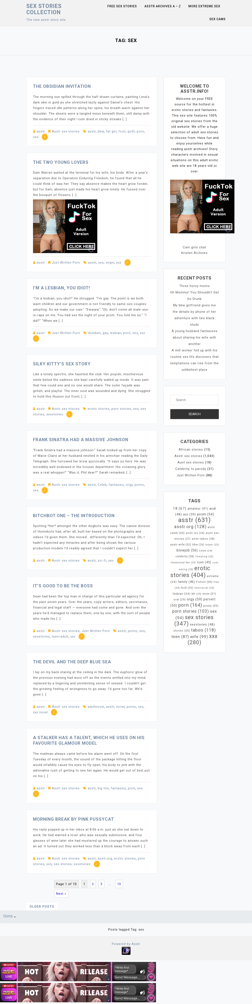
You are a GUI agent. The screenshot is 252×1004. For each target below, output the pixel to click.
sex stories (63, 864)
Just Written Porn (66, 262)
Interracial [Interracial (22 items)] (204, 587)
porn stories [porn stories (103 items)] (190, 611)
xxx (118, 262)
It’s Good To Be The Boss (63, 585)
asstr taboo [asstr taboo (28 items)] (203, 538)
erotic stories (99, 409)
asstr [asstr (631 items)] (194, 520)
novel (120, 707)
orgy (129, 485)
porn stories (121, 409)
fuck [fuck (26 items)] (187, 587)
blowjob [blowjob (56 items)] (187, 550)
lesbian (115, 333)
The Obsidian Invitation (62, 86)
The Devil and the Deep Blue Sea (72, 661)
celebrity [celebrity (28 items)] (185, 556)
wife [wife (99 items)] (199, 636)
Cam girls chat (194, 247)
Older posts (42, 906)
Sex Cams (217, 19)
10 (119, 884)
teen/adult (60, 636)
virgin (110, 262)
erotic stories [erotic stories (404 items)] (190, 572)
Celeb (102, 485)
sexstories (54, 414)
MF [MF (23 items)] (196, 593)
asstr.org (105, 858)
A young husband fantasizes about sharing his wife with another (195, 337)
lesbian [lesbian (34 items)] (181, 593)
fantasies (116, 485)
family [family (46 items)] (186, 582)
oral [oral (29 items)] (180, 599)
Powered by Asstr (126, 944)
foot (122, 131)
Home (8, 916)
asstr (41, 131)
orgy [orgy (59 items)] (194, 599)
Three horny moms (194, 286)
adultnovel (96, 707)
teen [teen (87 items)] (180, 636)
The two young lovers (60, 162)
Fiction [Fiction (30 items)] (204, 581)
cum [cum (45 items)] (204, 562)
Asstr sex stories (66, 131)
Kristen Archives (194, 253)
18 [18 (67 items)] (179, 508)
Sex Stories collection (44, 9)
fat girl (111, 131)
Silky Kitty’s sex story (62, 363)
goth (131, 131)
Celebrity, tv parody (190, 469)
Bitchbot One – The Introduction (74, 515)
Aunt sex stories (190, 462)
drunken (94, 333)
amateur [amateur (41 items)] (198, 508)
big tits (103, 788)
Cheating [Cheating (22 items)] (204, 556)
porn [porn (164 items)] (190, 605)
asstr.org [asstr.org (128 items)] (190, 526)
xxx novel (40, 712)
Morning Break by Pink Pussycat (73, 819)
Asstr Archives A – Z (162, 6)
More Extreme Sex (204, 6)
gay (105, 333)
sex (36, 137)
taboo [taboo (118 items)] (203, 630)
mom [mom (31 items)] (209, 593)
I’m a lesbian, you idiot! (61, 287)
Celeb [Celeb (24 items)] (206, 550)
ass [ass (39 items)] (189, 514)
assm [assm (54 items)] (205, 514)
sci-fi (102, 560)
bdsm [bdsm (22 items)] (212, 544)
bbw (101, 131)
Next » (61, 894)
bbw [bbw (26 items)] (198, 544)
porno (139, 485)
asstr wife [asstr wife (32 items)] (180, 544)
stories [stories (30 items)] (181, 630)
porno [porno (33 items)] (211, 605)
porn (140, 131)
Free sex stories (122, 6)
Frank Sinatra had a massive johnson (80, 439)
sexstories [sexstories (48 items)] (202, 624)
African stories (191, 449)
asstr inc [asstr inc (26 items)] (195, 533)
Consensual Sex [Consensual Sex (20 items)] (183, 562)
